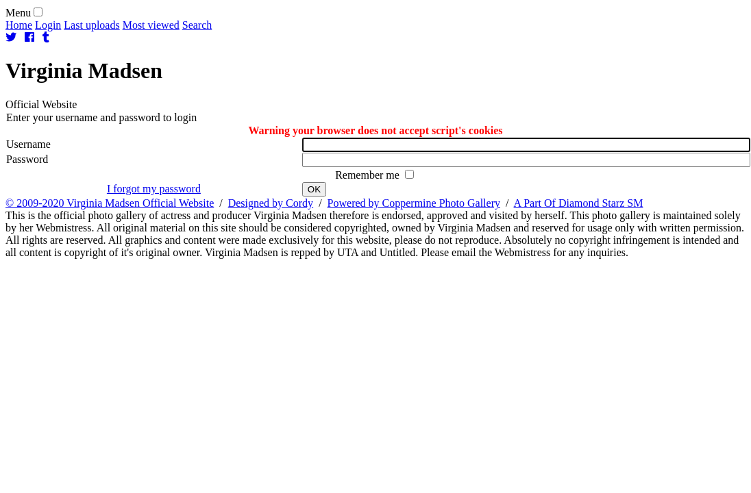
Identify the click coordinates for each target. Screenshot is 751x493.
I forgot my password (154, 188)
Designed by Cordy (270, 203)
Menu (18, 12)
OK (314, 189)
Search (197, 25)
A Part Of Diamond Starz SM (578, 203)
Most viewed (151, 25)
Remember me (368, 175)
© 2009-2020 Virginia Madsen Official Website (109, 203)
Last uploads (91, 25)
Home (18, 25)
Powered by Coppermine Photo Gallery (414, 203)
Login (48, 25)
